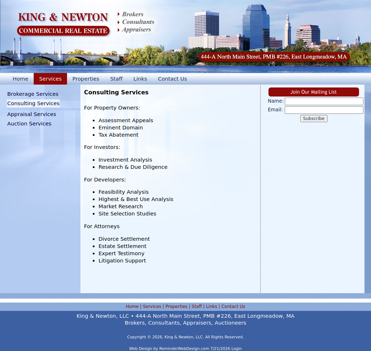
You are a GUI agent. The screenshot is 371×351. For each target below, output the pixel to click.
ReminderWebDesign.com (184, 348)
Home (20, 79)
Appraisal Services (31, 114)
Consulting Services (33, 103)
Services (50, 79)
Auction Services (29, 123)
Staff (116, 79)
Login (237, 348)
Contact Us (172, 79)
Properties (85, 79)
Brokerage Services (33, 94)
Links (140, 79)
